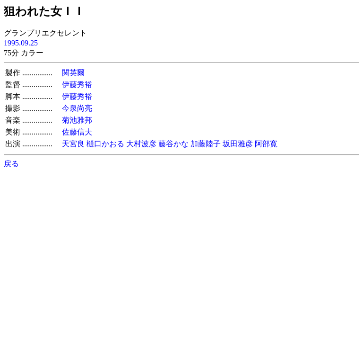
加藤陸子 (205, 144)
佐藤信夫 (77, 132)
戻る (11, 164)
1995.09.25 (21, 43)
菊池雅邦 (77, 120)
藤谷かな (173, 144)
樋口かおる (105, 144)
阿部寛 (266, 144)
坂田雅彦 (238, 144)
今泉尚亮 (77, 108)
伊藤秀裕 (77, 85)
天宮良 (73, 144)
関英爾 (73, 73)
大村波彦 (141, 144)
